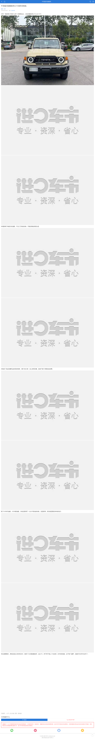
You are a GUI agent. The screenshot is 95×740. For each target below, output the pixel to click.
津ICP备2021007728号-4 (47, 737)
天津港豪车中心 (5, 717)
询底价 (24, 719)
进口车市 (13, 10)
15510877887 (71, 719)
